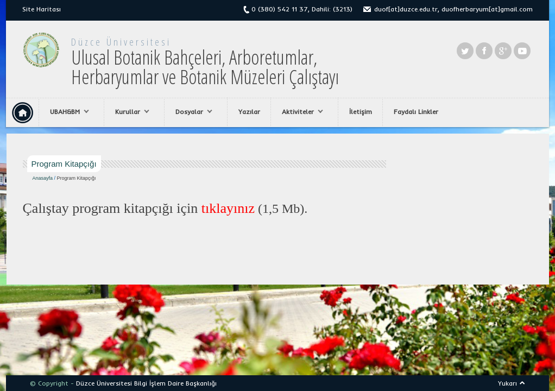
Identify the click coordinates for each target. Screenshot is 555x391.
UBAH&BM (66, 112)
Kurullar (129, 112)
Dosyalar (191, 112)
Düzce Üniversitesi (121, 42)
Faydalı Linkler (416, 112)
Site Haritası (41, 9)
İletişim (360, 112)
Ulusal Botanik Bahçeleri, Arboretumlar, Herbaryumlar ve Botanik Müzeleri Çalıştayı (205, 67)
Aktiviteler (300, 112)
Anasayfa (43, 178)
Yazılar (249, 112)
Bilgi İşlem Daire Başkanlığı (175, 383)
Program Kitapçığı (76, 178)
